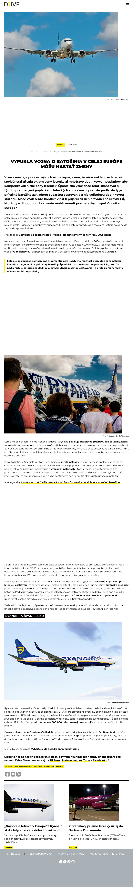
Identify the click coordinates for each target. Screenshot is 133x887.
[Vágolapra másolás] (18, 774)
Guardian (110, 251)
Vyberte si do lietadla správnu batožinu (55, 749)
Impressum (14, 853)
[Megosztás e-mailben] (12, 774)
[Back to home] (11, 4)
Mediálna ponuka (39, 853)
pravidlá (59, 767)
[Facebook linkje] (60, 861)
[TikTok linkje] (68, 861)
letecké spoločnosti (23, 767)
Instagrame (69, 760)
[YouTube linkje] (73, 861)
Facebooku (100, 760)
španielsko (49, 767)
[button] (127, 4)
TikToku (55, 760)
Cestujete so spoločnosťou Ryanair (40, 234)
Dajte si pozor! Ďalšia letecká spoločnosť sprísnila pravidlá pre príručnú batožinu (70, 482)
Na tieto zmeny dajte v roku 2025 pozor (87, 234)
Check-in (60, 145)
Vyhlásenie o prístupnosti (108, 853)
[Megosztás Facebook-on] (7, 774)
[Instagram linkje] (64, 861)
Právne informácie (71, 853)
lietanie (8, 767)
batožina (38, 767)
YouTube (84, 760)
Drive (31, 151)
